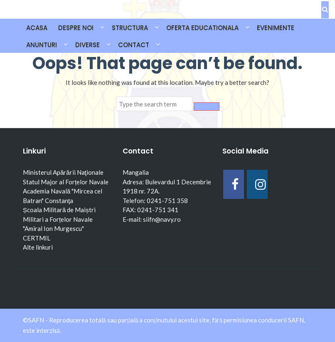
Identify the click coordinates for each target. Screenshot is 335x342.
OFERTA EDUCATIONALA (202, 27)
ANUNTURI (41, 44)
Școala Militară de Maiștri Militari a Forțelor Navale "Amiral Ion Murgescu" (59, 219)
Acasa (36, 27)
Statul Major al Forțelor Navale (65, 182)
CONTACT (133, 44)
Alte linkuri (38, 247)
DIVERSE (87, 44)
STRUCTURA (130, 27)
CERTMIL (36, 238)
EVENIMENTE (275, 27)
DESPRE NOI (76, 27)
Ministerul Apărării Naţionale (63, 172)
